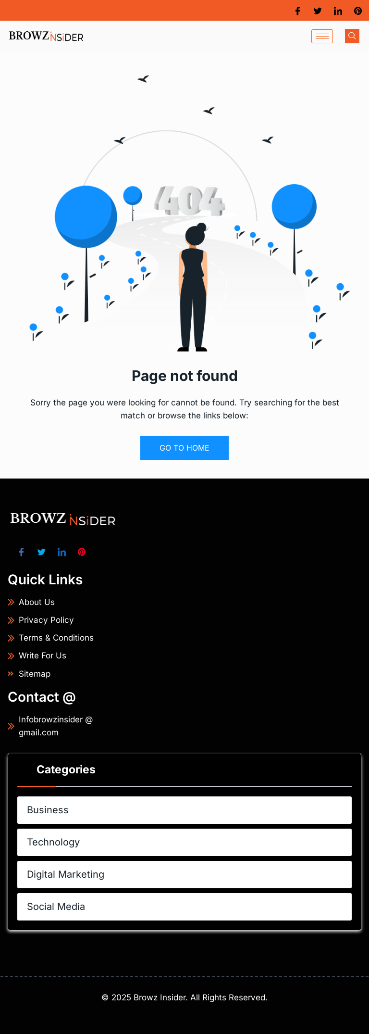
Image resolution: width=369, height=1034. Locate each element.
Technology (189, 842)
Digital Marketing (189, 874)
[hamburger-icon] (322, 36)
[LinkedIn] (338, 10)
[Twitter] (318, 10)
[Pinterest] (358, 10)
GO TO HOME (184, 448)
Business (189, 810)
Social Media (189, 907)
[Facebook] (298, 10)
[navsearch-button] (352, 36)
